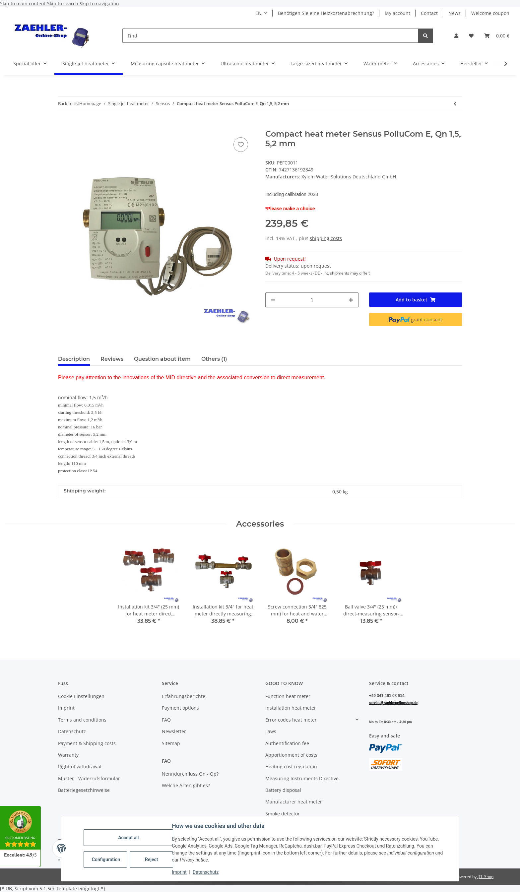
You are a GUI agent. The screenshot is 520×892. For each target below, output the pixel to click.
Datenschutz (206, 872)
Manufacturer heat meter (293, 801)
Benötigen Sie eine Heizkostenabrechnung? (326, 13)
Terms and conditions (82, 720)
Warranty (68, 755)
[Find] (270, 36)
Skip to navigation (99, 3)
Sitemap (171, 743)
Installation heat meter (290, 708)
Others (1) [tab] (214, 359)
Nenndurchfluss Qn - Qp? (190, 774)
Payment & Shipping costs (87, 743)
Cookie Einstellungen (81, 696)
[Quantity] (312, 300)
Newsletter (174, 731)
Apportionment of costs (291, 755)
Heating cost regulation (291, 766)
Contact (429, 13)
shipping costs (326, 238)
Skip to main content (23, 3)
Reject (152, 859)
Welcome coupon (490, 13)
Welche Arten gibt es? (186, 785)
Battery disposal (283, 790)
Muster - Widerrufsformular (89, 778)
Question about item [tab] (162, 359)
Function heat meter (287, 696)
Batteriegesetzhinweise (84, 790)
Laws (270, 731)
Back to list (68, 103)
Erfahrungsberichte (183, 696)
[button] (456, 35)
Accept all (128, 837)
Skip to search (63, 3)
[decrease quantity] (273, 300)
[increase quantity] (351, 300)
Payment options (180, 708)
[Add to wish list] (240, 144)
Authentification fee (287, 743)
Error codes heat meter (291, 720)
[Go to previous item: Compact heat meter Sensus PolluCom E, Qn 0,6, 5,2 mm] (455, 103)
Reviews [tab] (111, 359)
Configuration (106, 859)
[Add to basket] (63, 125)
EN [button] (258, 13)
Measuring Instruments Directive (302, 778)
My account (397, 13)
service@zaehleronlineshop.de (393, 703)
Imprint (179, 872)
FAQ (166, 720)
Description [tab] (74, 359)
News (454, 13)
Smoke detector (282, 813)
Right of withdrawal (79, 766)
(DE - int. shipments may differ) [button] (341, 273)
